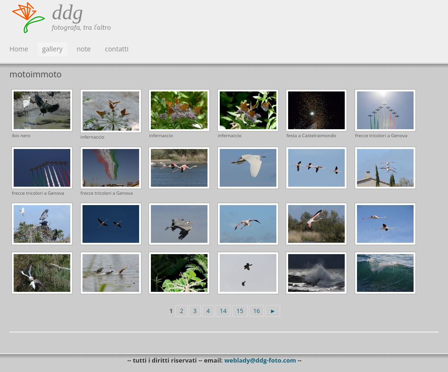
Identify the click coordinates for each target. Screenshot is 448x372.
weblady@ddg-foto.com (260, 360)
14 (223, 311)
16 (256, 311)
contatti (116, 48)
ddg (67, 12)
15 (239, 311)
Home (18, 48)
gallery (52, 48)
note (84, 48)
